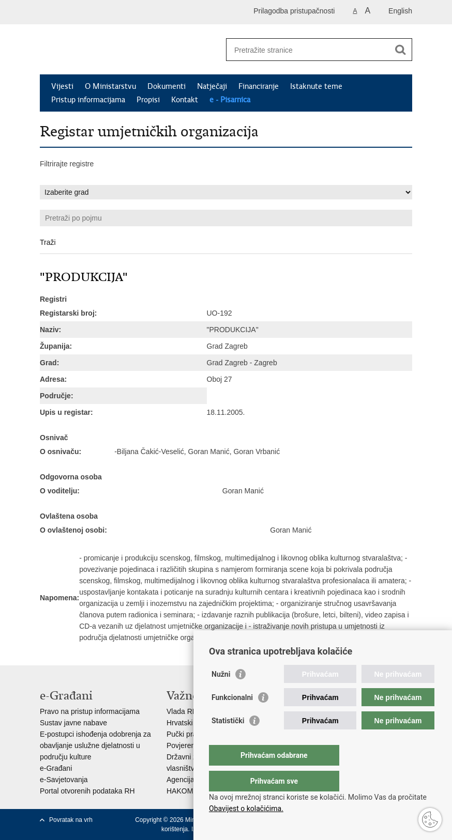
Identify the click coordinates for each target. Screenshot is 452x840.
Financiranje (258, 86)
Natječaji (212, 86)
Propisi (148, 99)
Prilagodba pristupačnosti (294, 11)
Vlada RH (182, 711)
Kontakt (184, 99)
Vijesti (62, 86)
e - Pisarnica (229, 99)
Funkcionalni (232, 718)
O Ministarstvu (110, 86)
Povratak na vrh (71, 819)
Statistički (228, 741)
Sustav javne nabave (73, 723)
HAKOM (180, 791)
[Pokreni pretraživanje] (400, 49)
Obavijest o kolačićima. (246, 808)
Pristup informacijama (88, 99)
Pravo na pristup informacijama (90, 711)
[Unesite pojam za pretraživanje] (308, 49)
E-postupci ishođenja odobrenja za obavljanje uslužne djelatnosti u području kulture (95, 745)
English (400, 11)
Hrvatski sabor (190, 723)
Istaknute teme (316, 86)
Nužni (221, 695)
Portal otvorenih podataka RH (87, 791)
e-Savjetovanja (64, 779)
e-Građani (56, 768)
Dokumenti (166, 86)
